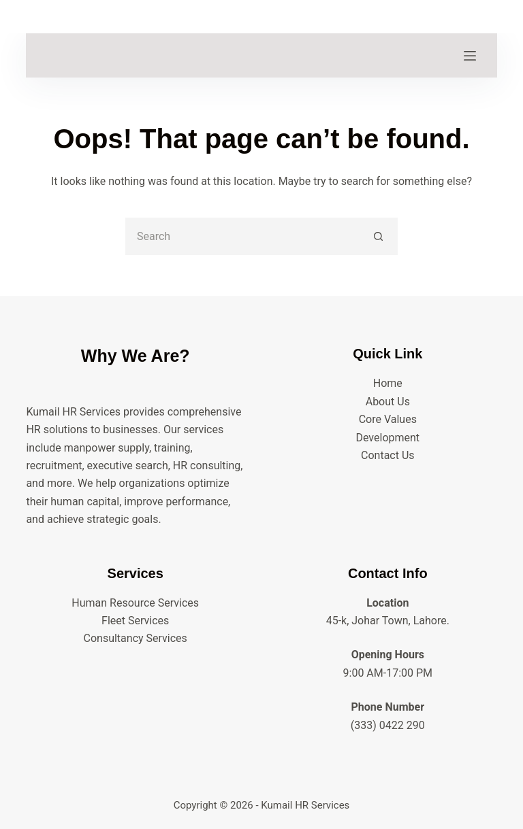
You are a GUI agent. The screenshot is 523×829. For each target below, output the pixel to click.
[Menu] (470, 56)
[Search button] (379, 236)
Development (387, 437)
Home (387, 383)
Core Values (388, 419)
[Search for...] (242, 236)
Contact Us (388, 455)
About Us (388, 401)
